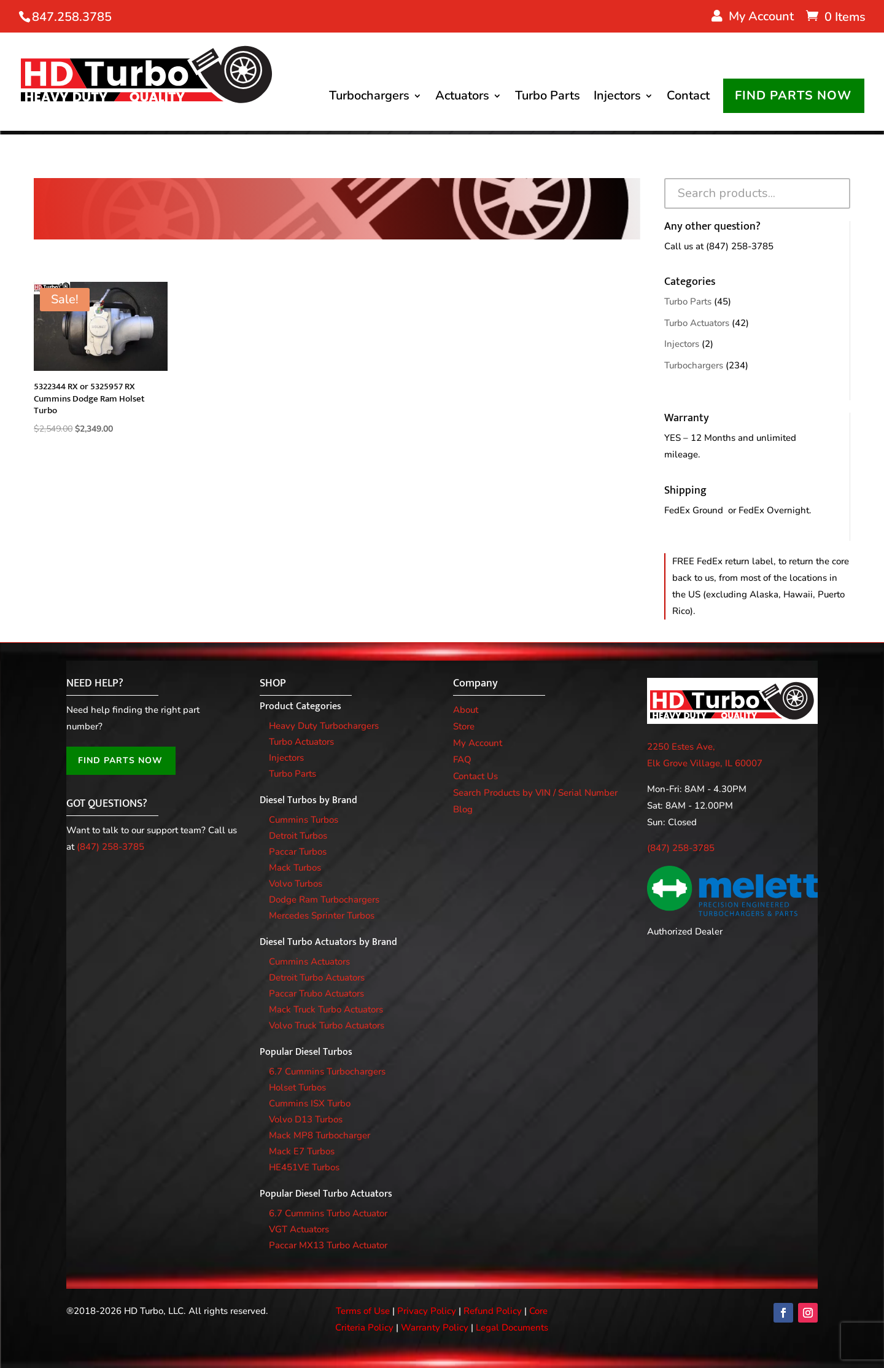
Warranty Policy (434, 1327)
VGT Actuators (299, 1229)
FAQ (462, 759)
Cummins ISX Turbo (310, 1103)
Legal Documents (512, 1327)
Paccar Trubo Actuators (316, 993)
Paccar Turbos (298, 851)
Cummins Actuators (309, 961)
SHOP (273, 683)
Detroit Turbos (298, 836)
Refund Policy (492, 1311)
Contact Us (475, 776)
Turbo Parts (547, 99)
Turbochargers (369, 99)
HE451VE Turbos (304, 1167)
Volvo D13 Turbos (306, 1119)
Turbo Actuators (696, 323)
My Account (477, 743)
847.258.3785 (72, 17)
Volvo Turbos (295, 883)
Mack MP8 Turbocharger (319, 1135)
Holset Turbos (297, 1087)
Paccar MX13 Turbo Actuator (328, 1245)
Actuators (462, 99)
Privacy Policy (426, 1311)
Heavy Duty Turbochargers (324, 726)
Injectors (617, 99)
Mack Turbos (295, 867)
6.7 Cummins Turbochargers (327, 1071)
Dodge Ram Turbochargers (324, 899)
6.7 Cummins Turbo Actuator (328, 1213)
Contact (688, 99)
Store (464, 726)
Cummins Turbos (303, 820)
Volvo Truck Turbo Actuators (326, 1025)
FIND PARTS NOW (793, 96)
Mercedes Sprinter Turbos (321, 915)
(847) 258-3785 (740, 246)
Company (475, 683)
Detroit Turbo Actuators (317, 977)
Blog (463, 809)
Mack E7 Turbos (302, 1151)
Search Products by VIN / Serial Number (535, 793)
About (465, 710)
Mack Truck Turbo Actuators (326, 1009)
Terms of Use (363, 1311)
